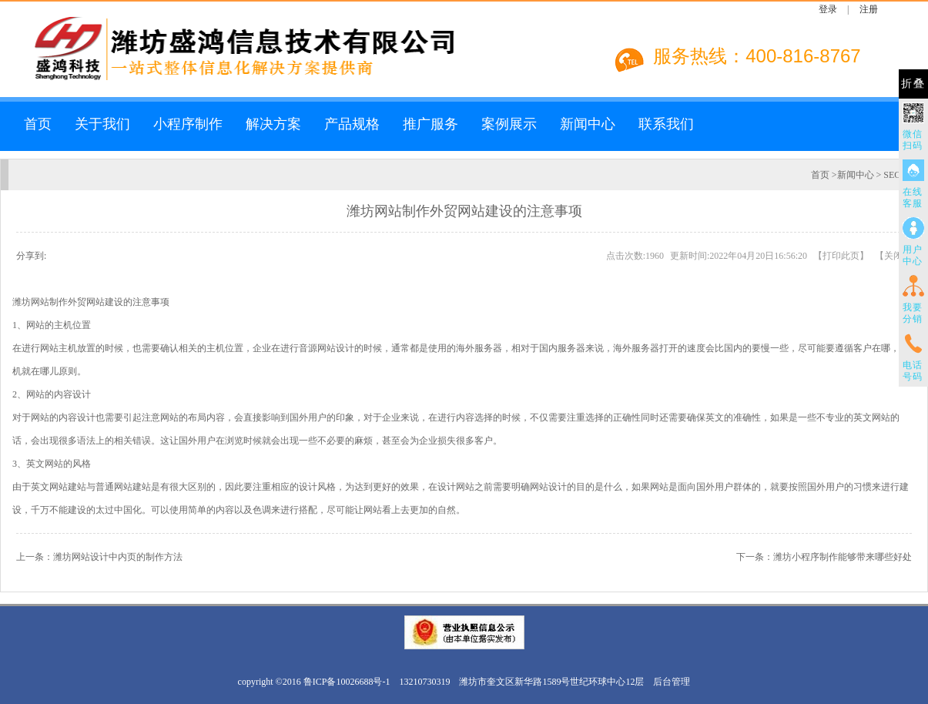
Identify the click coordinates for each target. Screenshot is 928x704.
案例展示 (509, 124)
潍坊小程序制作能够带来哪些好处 (842, 556)
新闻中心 (587, 124)
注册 (868, 9)
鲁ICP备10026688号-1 (346, 681)
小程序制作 (188, 124)
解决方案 (273, 124)
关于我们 (102, 124)
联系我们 (666, 124)
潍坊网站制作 (40, 302)
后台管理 (671, 681)
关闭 (893, 255)
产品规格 (352, 124)
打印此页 (840, 255)
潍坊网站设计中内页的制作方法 (118, 556)
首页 (38, 124)
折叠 (913, 83)
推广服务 (430, 124)
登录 (828, 9)
